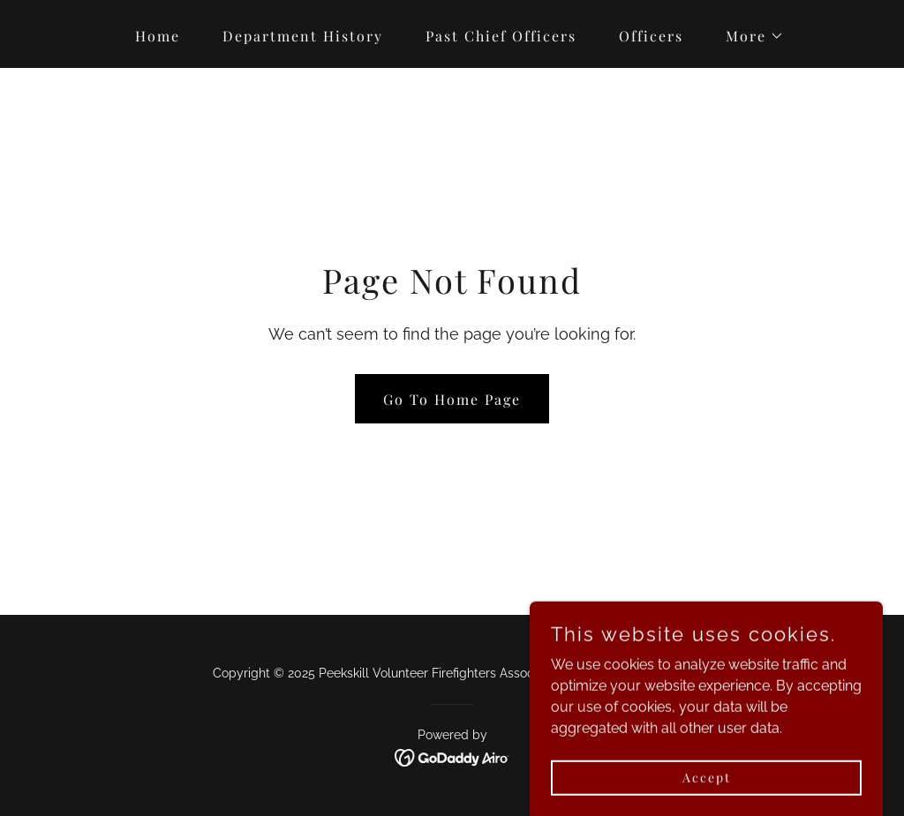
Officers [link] (651, 35)
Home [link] (157, 35)
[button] (748, 36)
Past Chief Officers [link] (501, 35)
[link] (452, 756)
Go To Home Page (452, 399)
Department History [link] (302, 35)
